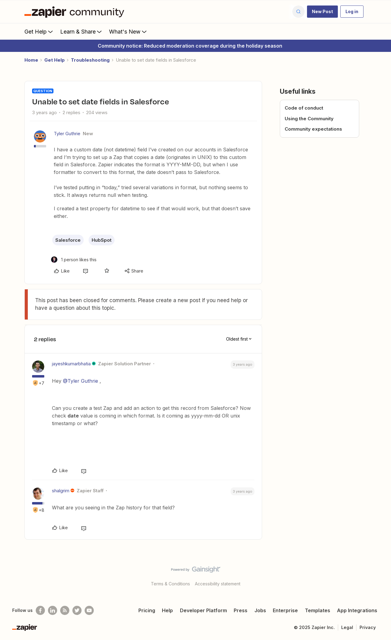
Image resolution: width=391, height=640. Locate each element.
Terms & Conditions (170, 583)
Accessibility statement (217, 583)
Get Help (39, 31)
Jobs (260, 610)
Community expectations (313, 129)
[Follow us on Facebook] (40, 610)
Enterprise (285, 610)
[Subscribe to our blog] (64, 610)
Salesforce (68, 240)
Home (31, 60)
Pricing (146, 610)
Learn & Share (81, 31)
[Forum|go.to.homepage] (75, 11)
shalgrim (60, 491)
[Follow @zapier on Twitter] (77, 610)
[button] (322, 11)
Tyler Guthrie (67, 133)
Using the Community (309, 118)
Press (240, 610)
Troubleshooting (90, 60)
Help (167, 610)
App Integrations (357, 610)
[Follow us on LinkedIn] (52, 610)
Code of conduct (304, 108)
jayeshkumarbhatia (71, 364)
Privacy (368, 627)
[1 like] (74, 259)
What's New (128, 31)
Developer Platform (203, 610)
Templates (317, 610)
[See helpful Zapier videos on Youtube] (89, 610)
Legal (347, 627)
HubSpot (101, 240)
